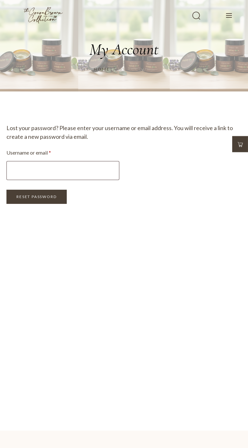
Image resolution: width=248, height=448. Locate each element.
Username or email (38, 152)
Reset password (36, 196)
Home (102, 69)
